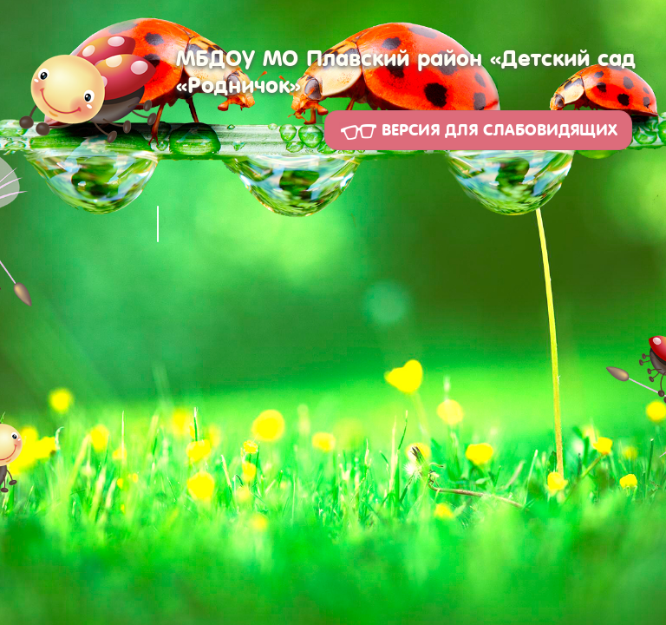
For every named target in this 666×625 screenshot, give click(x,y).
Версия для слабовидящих (478, 131)
